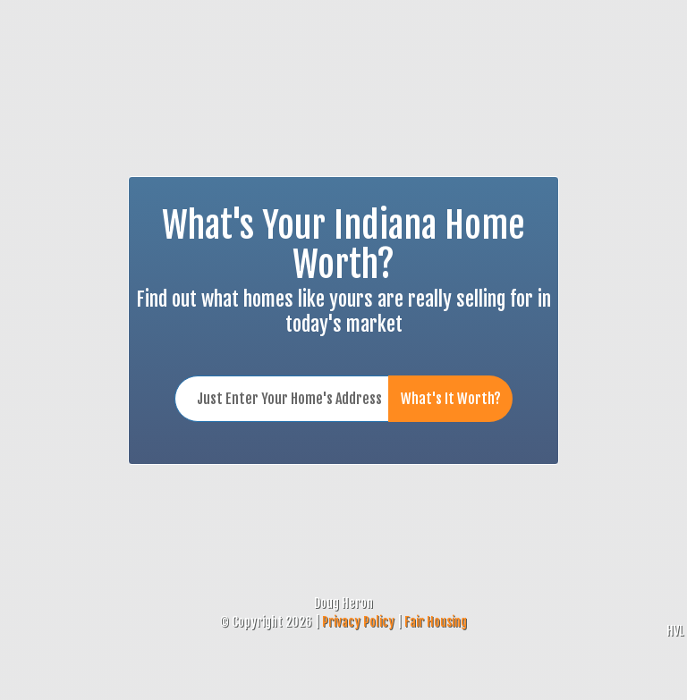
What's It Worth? (451, 399)
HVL (674, 630)
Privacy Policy (358, 621)
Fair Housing (435, 621)
